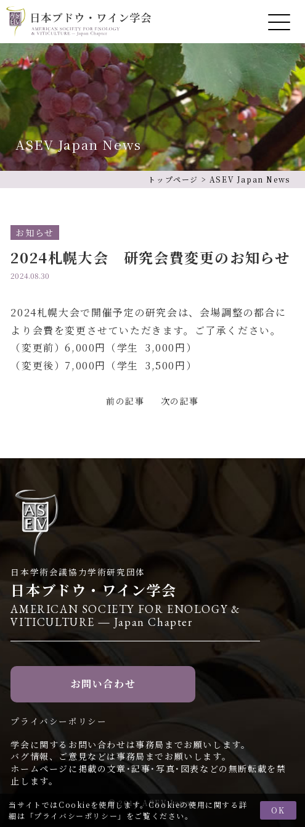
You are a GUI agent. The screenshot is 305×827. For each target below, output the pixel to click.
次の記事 (180, 401)
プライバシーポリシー (76, 815)
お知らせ (34, 232)
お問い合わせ (103, 684)
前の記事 (125, 401)
